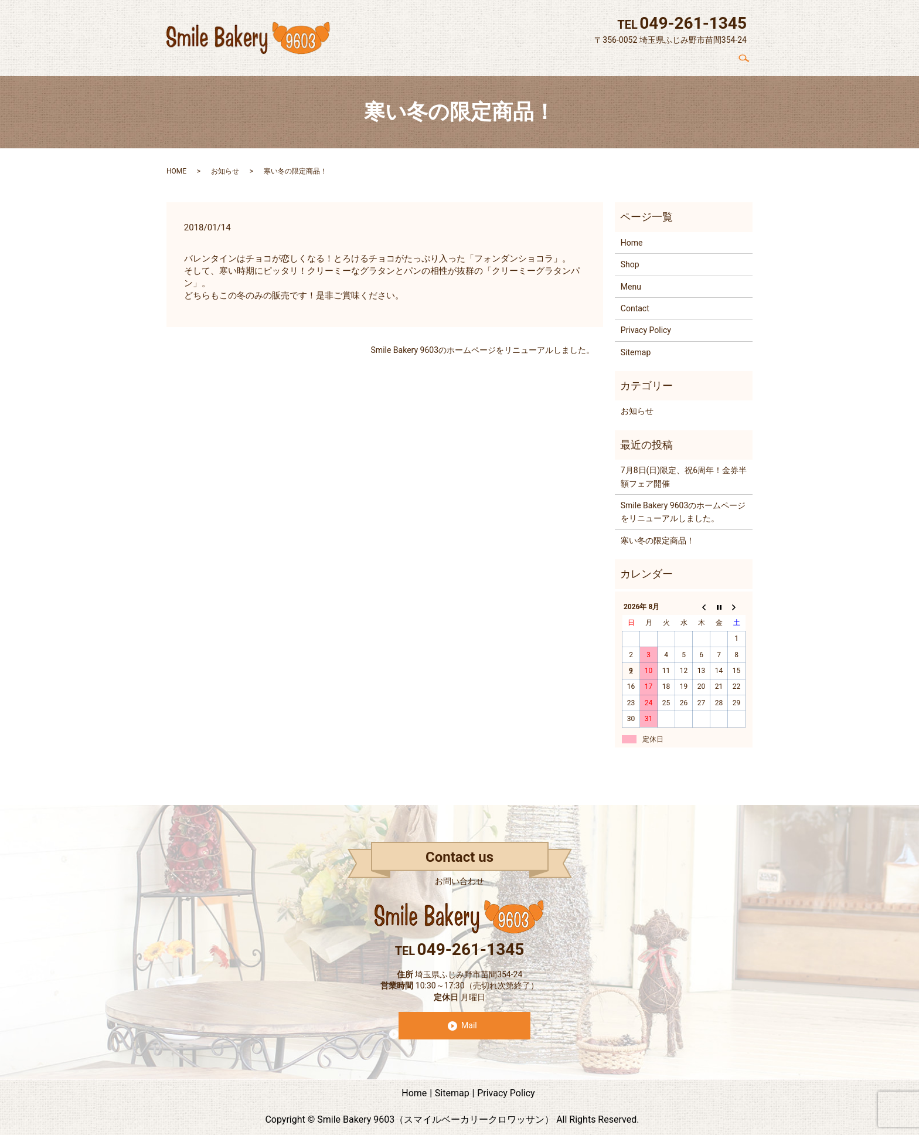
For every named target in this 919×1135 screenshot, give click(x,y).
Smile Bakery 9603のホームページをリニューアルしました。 (482, 344)
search (748, 58)
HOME (176, 165)
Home (543, 58)
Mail (469, 1019)
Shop (630, 58)
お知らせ (225, 165)
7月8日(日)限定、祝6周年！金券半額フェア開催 (684, 471)
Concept (587, 58)
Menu (668, 58)
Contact (711, 58)
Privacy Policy (646, 324)
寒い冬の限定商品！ (658, 534)
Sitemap (636, 346)
